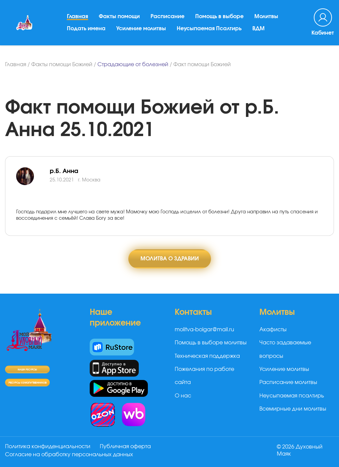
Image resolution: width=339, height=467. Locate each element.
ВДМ (258, 28)
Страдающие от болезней (132, 64)
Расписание (167, 16)
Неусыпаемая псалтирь (291, 395)
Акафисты (273, 329)
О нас (183, 395)
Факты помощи (119, 16)
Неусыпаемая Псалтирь (209, 28)
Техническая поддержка (207, 356)
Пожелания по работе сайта (204, 376)
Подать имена (86, 28)
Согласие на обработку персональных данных (69, 454)
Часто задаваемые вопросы (285, 349)
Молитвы (266, 16)
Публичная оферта (125, 446)
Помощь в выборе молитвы (211, 342)
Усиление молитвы (141, 28)
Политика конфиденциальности (47, 446)
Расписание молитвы (288, 382)
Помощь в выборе (219, 16)
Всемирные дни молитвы (292, 409)
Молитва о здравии (169, 258)
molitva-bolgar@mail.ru (204, 329)
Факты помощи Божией (61, 64)
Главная (77, 16)
